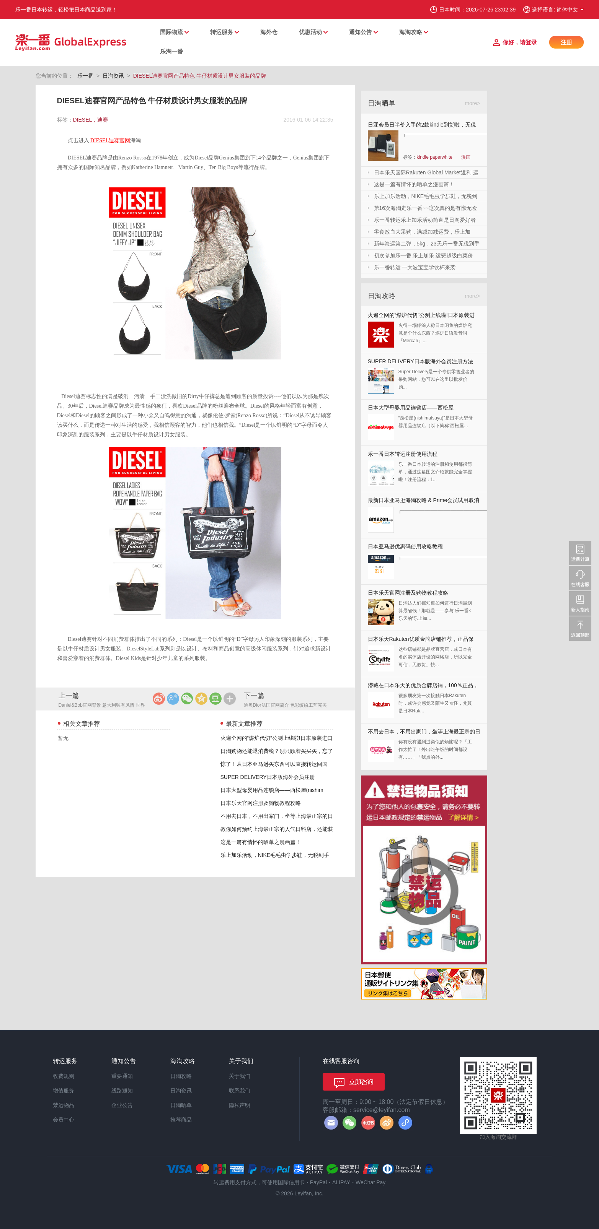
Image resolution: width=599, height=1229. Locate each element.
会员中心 (63, 1120)
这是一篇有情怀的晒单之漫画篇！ (260, 842)
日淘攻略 (181, 1076)
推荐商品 (181, 1120)
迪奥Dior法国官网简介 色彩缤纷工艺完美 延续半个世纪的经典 (285, 705)
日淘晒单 (181, 1105)
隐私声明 (239, 1105)
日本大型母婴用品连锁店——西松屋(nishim (271, 790)
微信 (187, 699)
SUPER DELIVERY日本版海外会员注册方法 (420, 361)
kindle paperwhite (434, 157)
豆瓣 (215, 699)
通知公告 (360, 32)
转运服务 (221, 32)
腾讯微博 (173, 699)
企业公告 (122, 1105)
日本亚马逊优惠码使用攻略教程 (405, 546)
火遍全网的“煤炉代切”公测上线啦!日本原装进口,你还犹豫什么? (421, 317)
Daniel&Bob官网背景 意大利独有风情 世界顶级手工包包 (102, 705)
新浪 (159, 699)
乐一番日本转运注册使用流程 (402, 454)
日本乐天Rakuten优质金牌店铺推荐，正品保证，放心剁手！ (420, 640)
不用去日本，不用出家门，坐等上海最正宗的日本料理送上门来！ (424, 733)
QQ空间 (201, 699)
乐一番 (85, 76)
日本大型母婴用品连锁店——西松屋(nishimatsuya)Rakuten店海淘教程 (411, 409)
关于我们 (239, 1076)
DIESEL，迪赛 (90, 120)
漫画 (465, 157)
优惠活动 (310, 32)
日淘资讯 (113, 76)
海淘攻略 (410, 32)
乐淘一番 (171, 51)
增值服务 (63, 1091)
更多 (230, 699)
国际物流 (171, 32)
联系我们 (239, 1091)
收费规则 (63, 1076)
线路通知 (122, 1091)
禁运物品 (63, 1105)
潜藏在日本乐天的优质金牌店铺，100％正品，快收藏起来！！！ (423, 687)
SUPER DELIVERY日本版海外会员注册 (267, 777)
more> (472, 103)
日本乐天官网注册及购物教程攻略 (260, 803)
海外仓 (268, 32)
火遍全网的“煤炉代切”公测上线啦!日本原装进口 (276, 738)
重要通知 (122, 1076)
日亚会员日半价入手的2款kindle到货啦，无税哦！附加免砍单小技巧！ (422, 126)
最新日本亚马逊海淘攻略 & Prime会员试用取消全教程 (424, 502)
